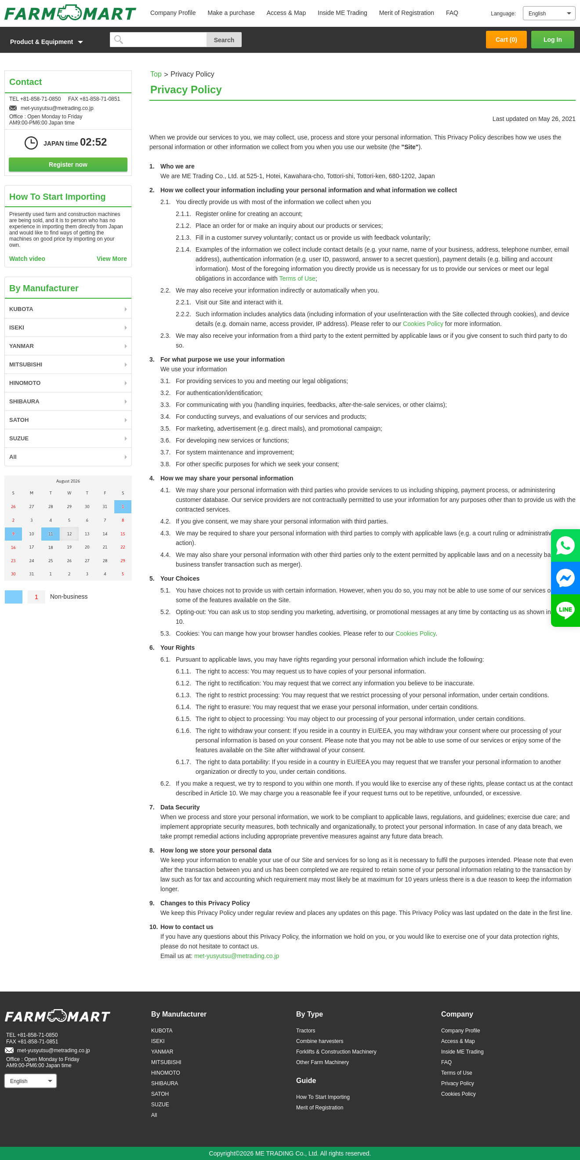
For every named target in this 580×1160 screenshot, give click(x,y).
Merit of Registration (406, 12)
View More (112, 258)
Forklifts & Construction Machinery (336, 1052)
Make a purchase (230, 12)
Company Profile (173, 12)
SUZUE (19, 438)
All (13, 457)
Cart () (506, 39)
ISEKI (16, 327)
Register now (68, 164)
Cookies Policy (423, 323)
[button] (52, 42)
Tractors (305, 1031)
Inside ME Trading (342, 12)
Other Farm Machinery (322, 1062)
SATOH (19, 420)
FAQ (452, 12)
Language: (503, 14)
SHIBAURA (24, 401)
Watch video (27, 258)
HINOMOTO (24, 383)
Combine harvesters (319, 1041)
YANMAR (21, 346)
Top (156, 74)
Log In (553, 39)
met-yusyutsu (236, 955)
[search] (158, 40)
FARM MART (70, 12)
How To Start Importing (323, 1097)
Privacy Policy (457, 1083)
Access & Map (286, 12)
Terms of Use (297, 278)
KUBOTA (21, 309)
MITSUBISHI (25, 364)
